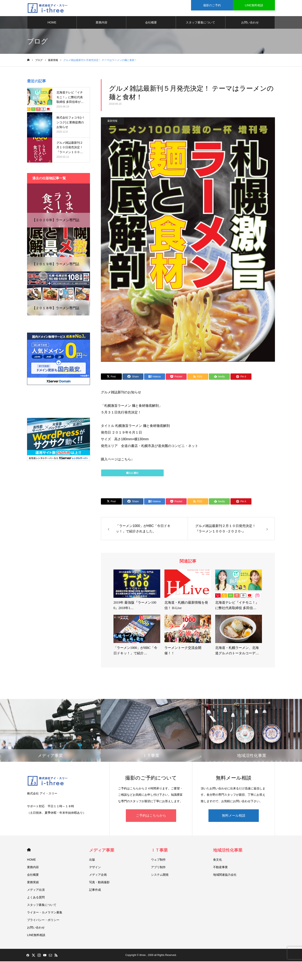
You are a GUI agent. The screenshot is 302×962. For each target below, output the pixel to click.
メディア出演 (36, 890)
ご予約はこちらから (151, 816)
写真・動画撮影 (99, 883)
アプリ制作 (158, 867)
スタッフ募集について (200, 23)
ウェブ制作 (158, 860)
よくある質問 (36, 898)
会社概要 (151, 23)
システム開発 (160, 875)
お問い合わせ (250, 23)
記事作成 (95, 890)
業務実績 (33, 883)
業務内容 (101, 23)
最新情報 (112, 121)
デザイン (95, 867)
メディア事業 (101, 850)
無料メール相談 (233, 816)
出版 (92, 860)
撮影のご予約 (212, 5)
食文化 (217, 860)
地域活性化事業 (227, 850)
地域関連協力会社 (225, 875)
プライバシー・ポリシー (43, 920)
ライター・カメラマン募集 (44, 913)
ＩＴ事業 (159, 850)
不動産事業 (220, 867)
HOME (52, 23)
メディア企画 (98, 875)
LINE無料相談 (254, 5)
